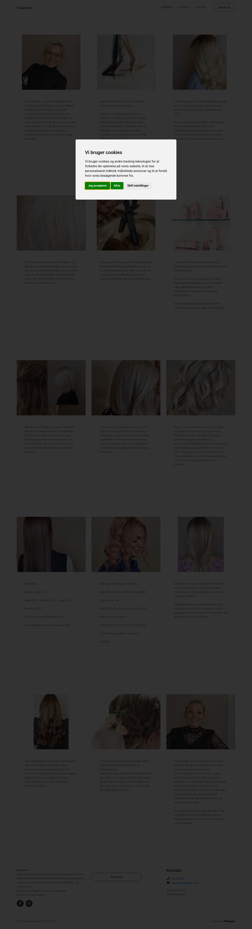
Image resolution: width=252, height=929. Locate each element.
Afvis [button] (117, 185)
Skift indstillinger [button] (138, 185)
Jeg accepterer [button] (97, 185)
